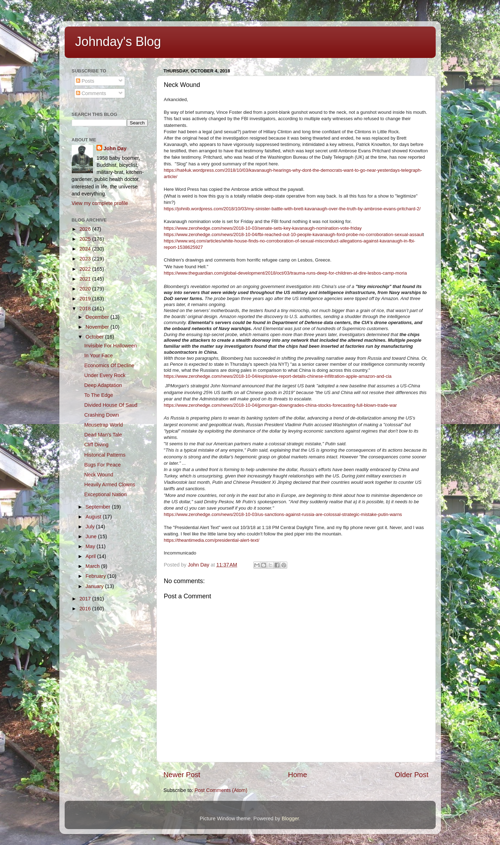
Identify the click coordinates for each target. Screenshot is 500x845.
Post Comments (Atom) (221, 790)
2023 (86, 259)
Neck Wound (98, 474)
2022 (86, 269)
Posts (85, 81)
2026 (86, 229)
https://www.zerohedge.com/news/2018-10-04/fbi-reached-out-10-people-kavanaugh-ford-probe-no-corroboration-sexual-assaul (293, 234)
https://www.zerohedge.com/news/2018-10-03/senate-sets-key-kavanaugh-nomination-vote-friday (263, 228)
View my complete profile (100, 203)
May (91, 546)
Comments (91, 93)
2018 (86, 308)
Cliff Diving (96, 444)
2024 (86, 249)
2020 (86, 289)
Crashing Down (101, 415)
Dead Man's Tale (103, 435)
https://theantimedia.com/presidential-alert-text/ (211, 540)
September (99, 507)
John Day (115, 148)
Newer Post (182, 775)
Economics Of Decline (109, 365)
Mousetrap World (103, 425)
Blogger (290, 818)
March (93, 566)
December (98, 317)
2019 (86, 298)
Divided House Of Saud (110, 405)
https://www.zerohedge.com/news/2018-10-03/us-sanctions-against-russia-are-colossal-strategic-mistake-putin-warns (283, 514)
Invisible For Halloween (110, 345)
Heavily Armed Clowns (109, 484)
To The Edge (98, 395)
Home (297, 775)
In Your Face (98, 355)
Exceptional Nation (105, 494)
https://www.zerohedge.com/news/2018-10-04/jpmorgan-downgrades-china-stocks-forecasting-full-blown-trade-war (280, 405)
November (98, 327)
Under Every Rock (104, 375)
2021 (86, 279)
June (92, 536)
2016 (86, 608)
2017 (86, 599)
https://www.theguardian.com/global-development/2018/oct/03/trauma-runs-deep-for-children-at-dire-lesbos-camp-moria (285, 273)
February (96, 576)
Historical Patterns (104, 455)
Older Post (411, 775)
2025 (86, 239)
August (94, 517)
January (95, 586)
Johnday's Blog (118, 41)
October (95, 337)
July (91, 526)
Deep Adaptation (103, 385)
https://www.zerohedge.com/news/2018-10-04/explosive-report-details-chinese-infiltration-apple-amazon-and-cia (278, 376)
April (91, 556)
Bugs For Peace (102, 465)
